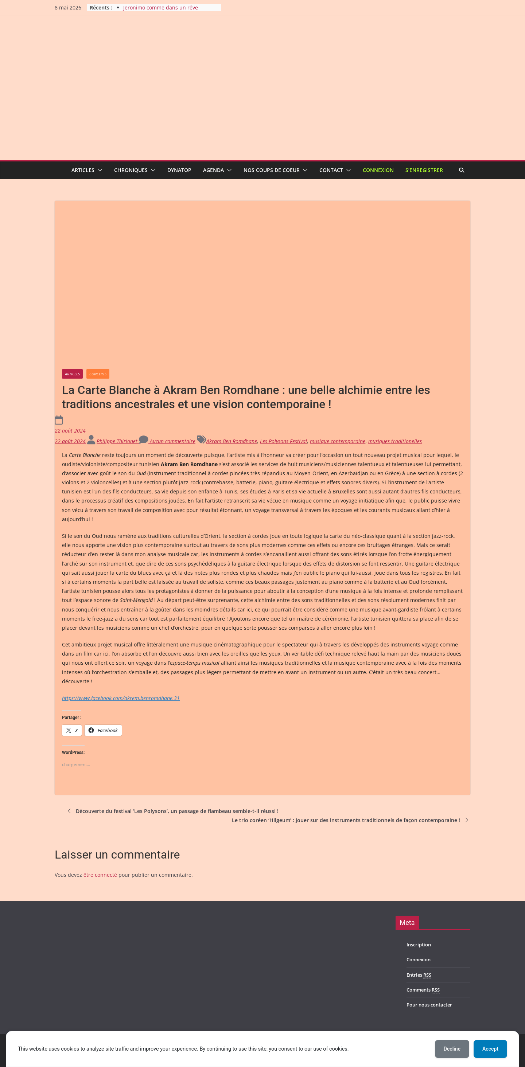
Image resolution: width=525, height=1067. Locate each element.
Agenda (213, 170)
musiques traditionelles (395, 441)
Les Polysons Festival (283, 441)
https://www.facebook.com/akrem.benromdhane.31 (121, 698)
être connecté (100, 874)
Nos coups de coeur (272, 170)
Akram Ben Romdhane (231, 441)
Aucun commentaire (167, 441)
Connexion (378, 170)
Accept (490, 1049)
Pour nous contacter (429, 1004)
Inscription (419, 944)
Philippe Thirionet (118, 441)
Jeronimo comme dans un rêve (160, 7)
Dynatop (179, 170)
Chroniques (131, 170)
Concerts (97, 373)
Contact (331, 170)
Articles (82, 170)
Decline (452, 1049)
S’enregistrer (424, 170)
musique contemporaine (337, 441)
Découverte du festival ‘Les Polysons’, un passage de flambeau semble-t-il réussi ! (172, 810)
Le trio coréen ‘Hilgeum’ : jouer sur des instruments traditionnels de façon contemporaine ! (351, 820)
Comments (423, 989)
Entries (419, 975)
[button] (98, 170)
